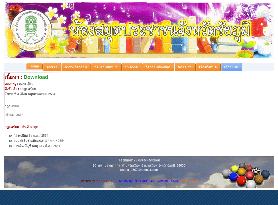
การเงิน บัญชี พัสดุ (25, 145)
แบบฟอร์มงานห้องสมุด (28, 140)
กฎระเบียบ (20, 135)
